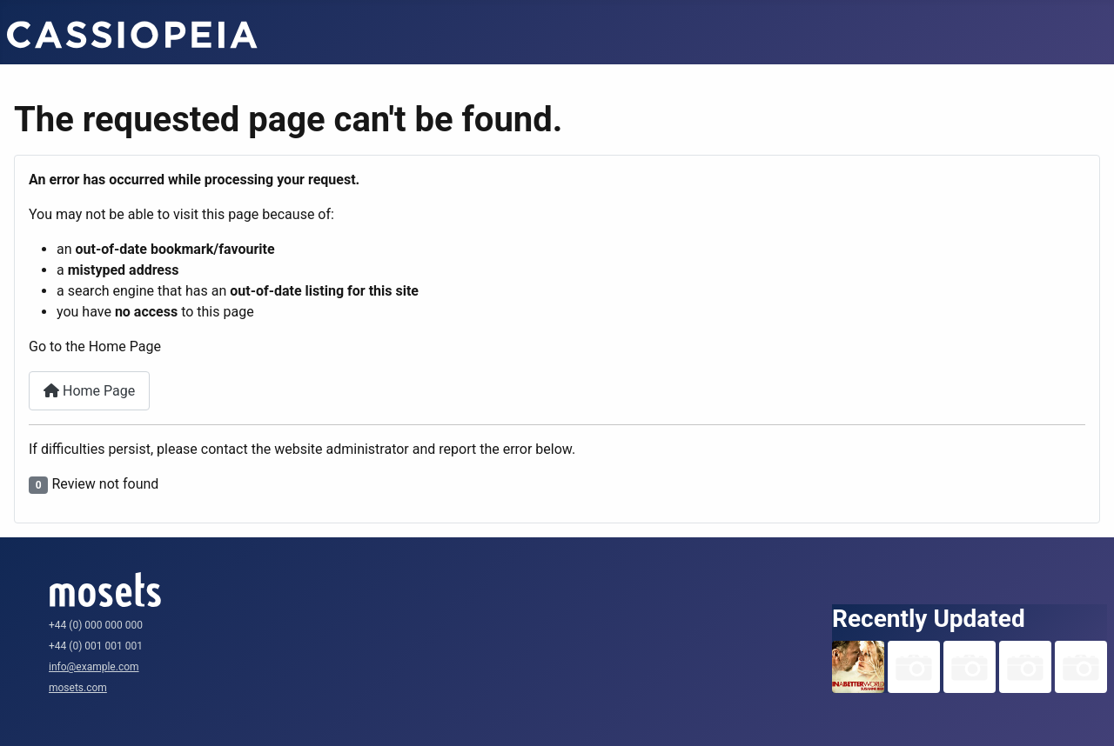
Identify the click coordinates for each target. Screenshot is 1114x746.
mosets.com (78, 688)
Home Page (89, 391)
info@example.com (94, 667)
